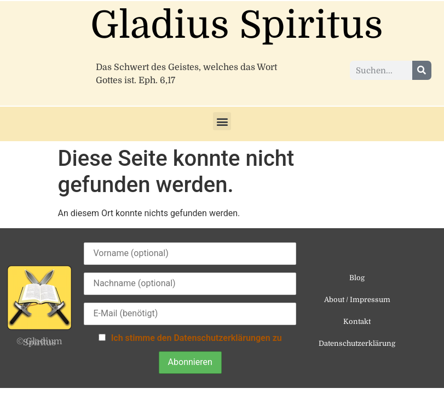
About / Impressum (357, 300)
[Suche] (421, 70)
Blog (357, 278)
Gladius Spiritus (236, 25)
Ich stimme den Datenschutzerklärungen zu (196, 338)
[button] (222, 121)
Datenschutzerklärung (357, 343)
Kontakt (357, 321)
